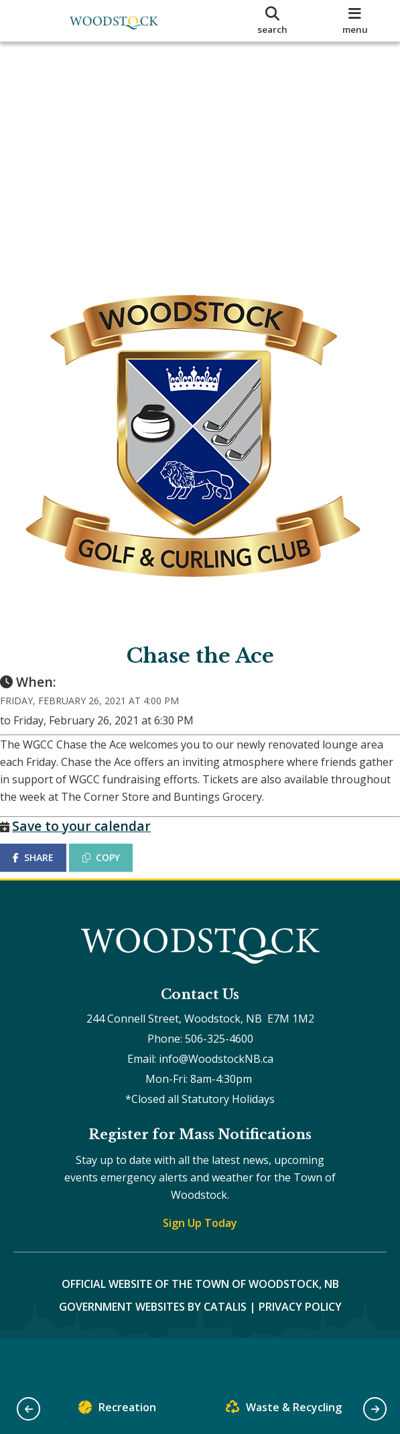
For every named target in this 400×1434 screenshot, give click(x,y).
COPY (114, 870)
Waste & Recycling (284, 1410)
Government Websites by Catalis (153, 1333)
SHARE (46, 870)
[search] (272, 21)
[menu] (354, 21)
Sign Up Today (200, 1249)
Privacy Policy (300, 1333)
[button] (28, 1409)
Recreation (117, 1410)
